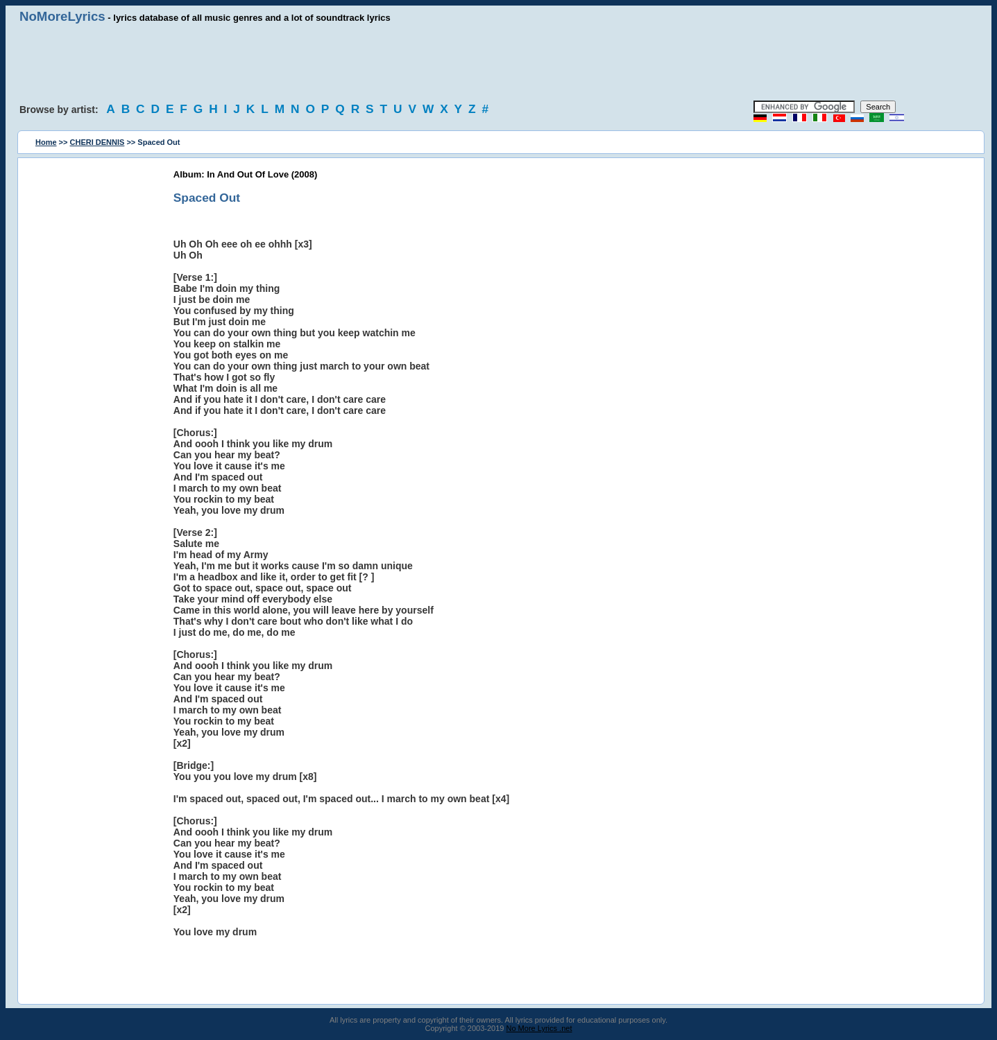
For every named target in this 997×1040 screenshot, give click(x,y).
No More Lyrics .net (539, 1028)
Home (46, 142)
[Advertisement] (498, 62)
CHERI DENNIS (97, 142)
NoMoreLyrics (62, 16)
